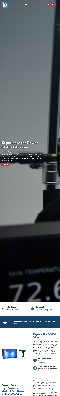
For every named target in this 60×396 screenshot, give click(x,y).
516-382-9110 (14, 311)
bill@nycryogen (14, 309)
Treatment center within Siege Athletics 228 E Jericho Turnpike (45, 310)
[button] (26, 4)
